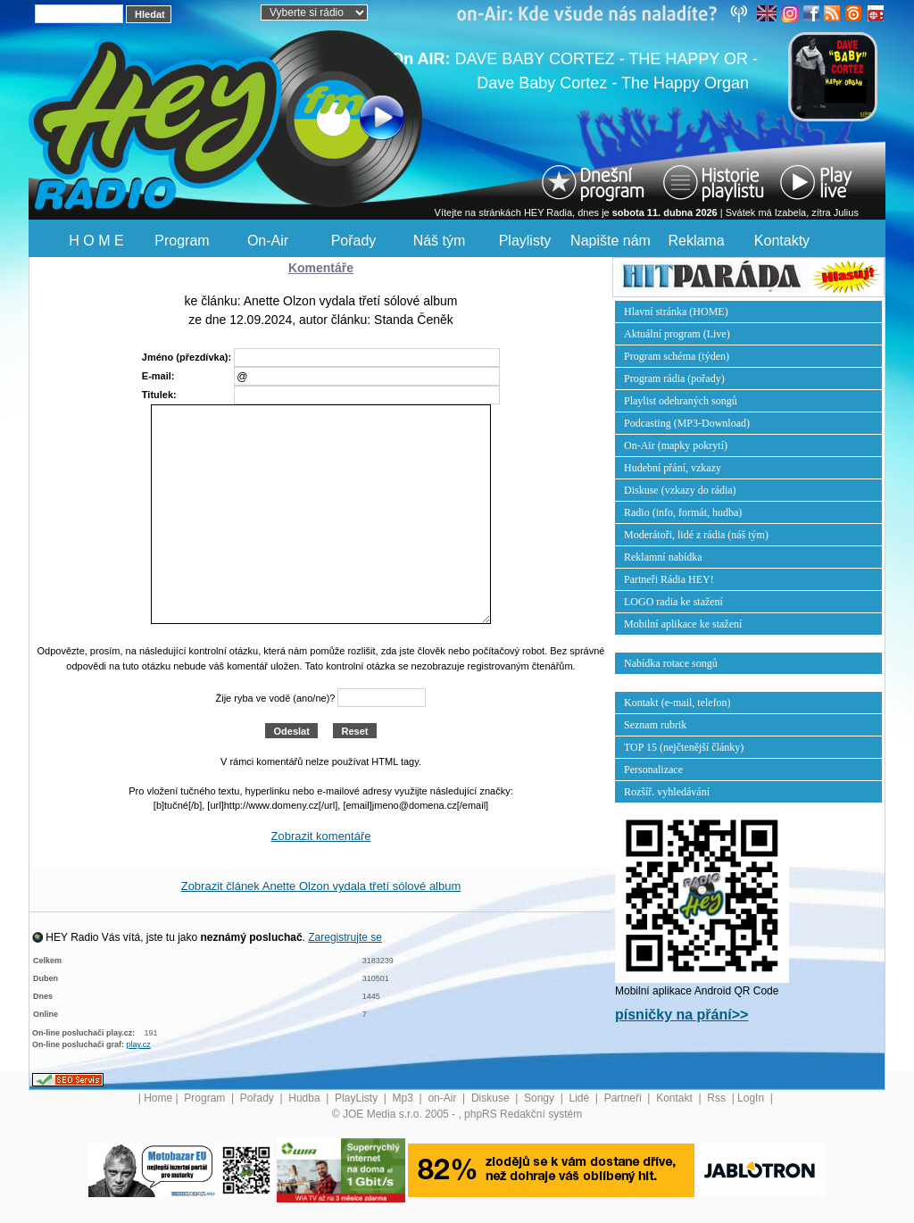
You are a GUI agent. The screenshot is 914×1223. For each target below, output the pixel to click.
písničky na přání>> (681, 1014)
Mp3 (405, 1098)
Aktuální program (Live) (677, 334)
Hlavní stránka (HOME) (676, 311)
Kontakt (675, 1098)
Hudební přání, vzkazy (672, 468)
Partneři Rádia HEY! (669, 579)
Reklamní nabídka (663, 557)
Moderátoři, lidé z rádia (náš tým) (696, 534)
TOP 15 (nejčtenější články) (684, 747)
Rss (717, 1098)
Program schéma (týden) (676, 356)
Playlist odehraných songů (680, 401)
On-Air (267, 240)
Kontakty (782, 240)
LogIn (752, 1098)
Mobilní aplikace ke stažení (683, 624)
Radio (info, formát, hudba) (683, 512)
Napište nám (610, 240)
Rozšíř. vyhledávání (667, 792)
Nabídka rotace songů (671, 663)
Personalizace (653, 769)
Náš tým (439, 240)
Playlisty (525, 240)
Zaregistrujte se (345, 937)
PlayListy (357, 1098)
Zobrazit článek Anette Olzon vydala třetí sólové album (321, 886)
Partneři (624, 1098)
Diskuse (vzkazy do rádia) (680, 490)
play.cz (139, 1044)
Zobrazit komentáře (321, 836)
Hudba (305, 1098)
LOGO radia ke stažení (673, 601)
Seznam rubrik (655, 725)
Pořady (354, 240)
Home (158, 1098)
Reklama (696, 240)
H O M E (96, 240)
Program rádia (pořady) (674, 378)
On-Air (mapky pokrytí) (675, 445)
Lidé (581, 1098)
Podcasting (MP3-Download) (687, 423)
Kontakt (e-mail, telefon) (677, 702)
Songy (540, 1098)
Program (181, 240)
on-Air (443, 1098)
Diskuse (491, 1098)
